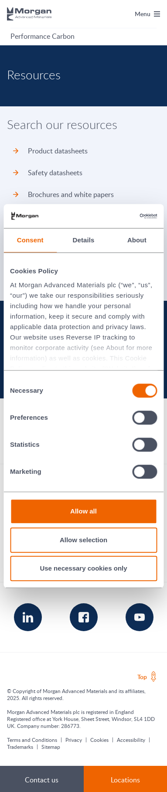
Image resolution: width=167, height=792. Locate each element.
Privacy (73, 739)
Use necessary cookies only (83, 568)
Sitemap (50, 746)
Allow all (83, 511)
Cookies (99, 739)
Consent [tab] (30, 240)
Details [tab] (84, 240)
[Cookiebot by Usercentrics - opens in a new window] (119, 216)
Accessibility (131, 739)
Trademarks (20, 746)
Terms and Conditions (32, 739)
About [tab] (137, 240)
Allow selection (83, 540)
